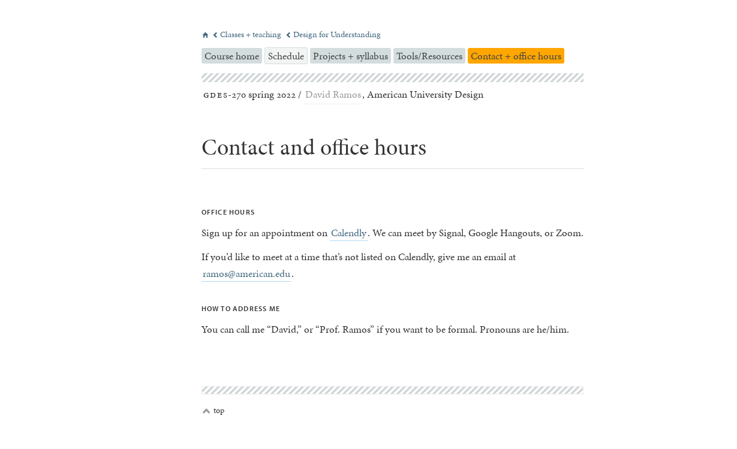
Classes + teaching (247, 34)
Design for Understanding (333, 34)
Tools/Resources (429, 56)
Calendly (348, 232)
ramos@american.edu (246, 273)
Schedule (286, 56)
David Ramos (333, 94)
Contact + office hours (516, 56)
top (213, 411)
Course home (231, 56)
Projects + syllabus (350, 56)
